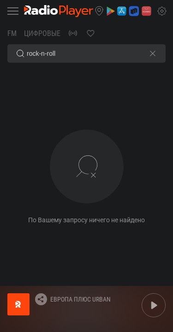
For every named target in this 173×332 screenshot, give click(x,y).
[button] (99, 11)
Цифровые (42, 33)
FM (12, 33)
